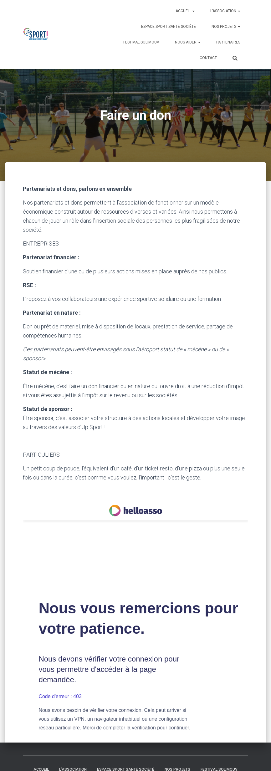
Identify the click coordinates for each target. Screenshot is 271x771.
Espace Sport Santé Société (168, 26)
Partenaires (228, 42)
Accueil (185, 11)
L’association (225, 11)
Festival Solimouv (141, 42)
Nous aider (188, 42)
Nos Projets (226, 26)
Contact (208, 58)
